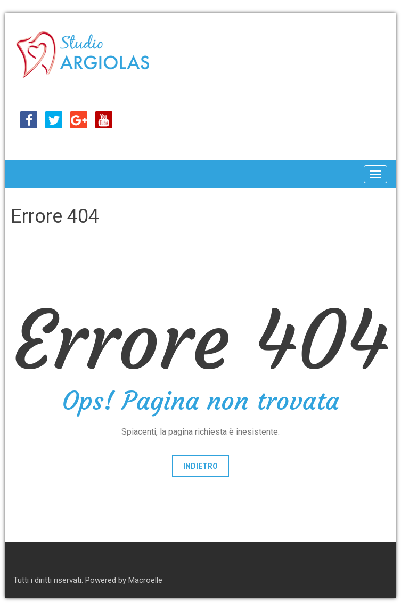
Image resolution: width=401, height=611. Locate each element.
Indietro (200, 466)
